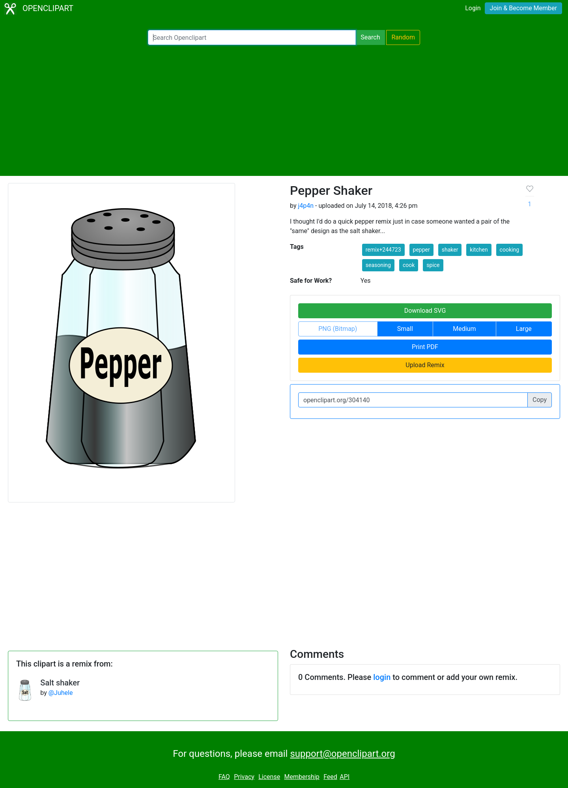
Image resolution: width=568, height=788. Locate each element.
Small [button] (405, 328)
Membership (301, 777)
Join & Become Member (523, 8)
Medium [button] (464, 328)
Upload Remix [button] (424, 365)
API (344, 777)
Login (472, 8)
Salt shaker (60, 682)
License (269, 777)
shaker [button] (450, 249)
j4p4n (306, 205)
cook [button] (409, 265)
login (381, 677)
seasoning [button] (378, 265)
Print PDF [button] (425, 347)
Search (370, 37)
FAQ (224, 777)
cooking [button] (509, 249)
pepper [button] (421, 249)
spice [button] (432, 265)
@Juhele (61, 693)
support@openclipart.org (342, 753)
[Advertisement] (284, 110)
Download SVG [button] (425, 310)
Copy (539, 399)
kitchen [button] (479, 249)
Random (403, 37)
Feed (330, 777)
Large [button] (524, 328)
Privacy (244, 777)
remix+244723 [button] (383, 249)
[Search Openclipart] (252, 37)
